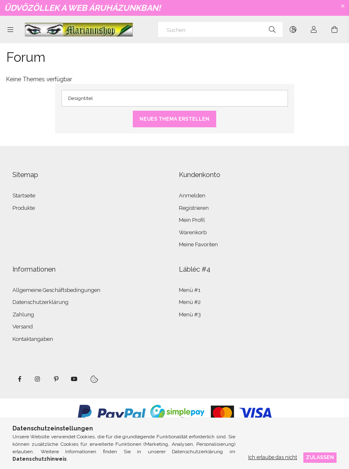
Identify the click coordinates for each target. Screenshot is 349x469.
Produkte (23, 208)
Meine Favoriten (198, 244)
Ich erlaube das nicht (272, 457)
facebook (19, 379)
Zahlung (23, 314)
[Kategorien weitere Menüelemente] (10, 29)
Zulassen (320, 457)
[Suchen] (220, 29)
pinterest (56, 379)
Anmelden (192, 195)
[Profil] (313, 29)
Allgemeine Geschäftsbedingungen (56, 290)
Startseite (23, 195)
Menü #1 (189, 290)
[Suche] (272, 29)
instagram (38, 379)
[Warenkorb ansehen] (334, 29)
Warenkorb (193, 232)
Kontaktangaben (32, 339)
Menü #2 (190, 302)
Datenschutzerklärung (40, 302)
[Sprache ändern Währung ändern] (293, 29)
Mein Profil (192, 220)
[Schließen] (343, 6)
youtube (74, 379)
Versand (22, 326)
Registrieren (194, 208)
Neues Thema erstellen (174, 119)
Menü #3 (190, 314)
